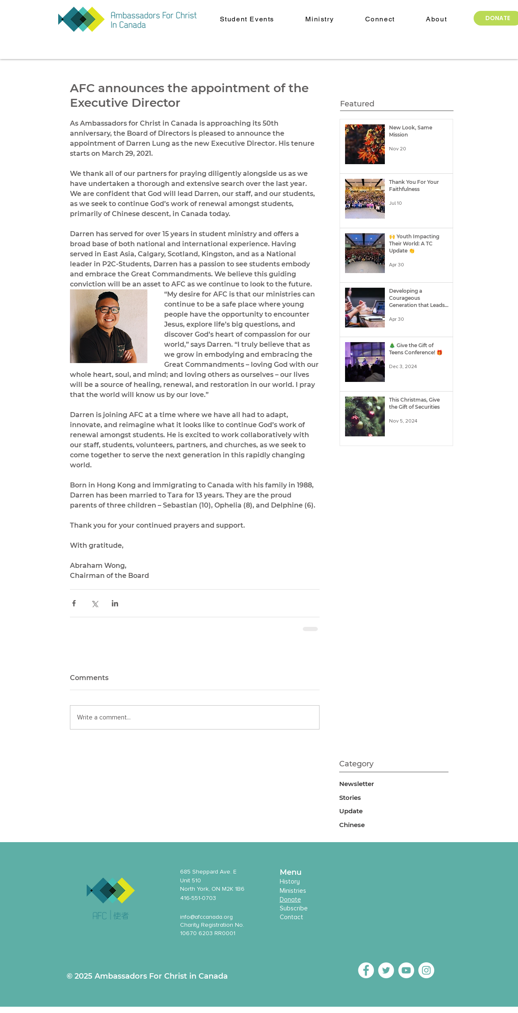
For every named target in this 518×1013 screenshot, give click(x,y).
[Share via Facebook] (74, 603)
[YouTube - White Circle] (406, 970)
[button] (436, 19)
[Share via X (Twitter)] (94, 603)
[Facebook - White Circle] (366, 970)
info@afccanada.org (206, 916)
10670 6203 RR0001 (207, 933)
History (290, 881)
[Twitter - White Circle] (386, 970)
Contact (291, 917)
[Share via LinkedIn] (115, 603)
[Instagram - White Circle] (426, 970)
